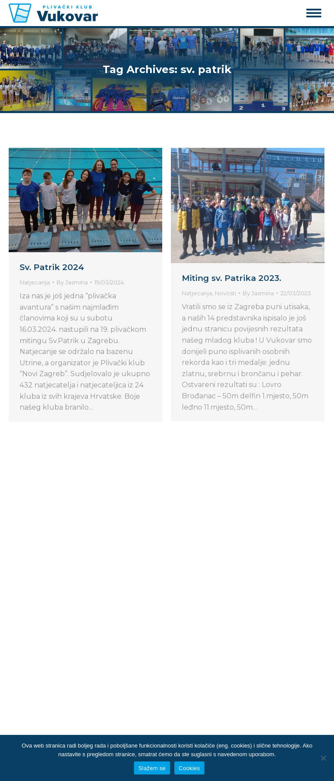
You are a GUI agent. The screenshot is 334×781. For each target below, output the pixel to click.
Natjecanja (35, 282)
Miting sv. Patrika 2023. (231, 278)
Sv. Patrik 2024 (52, 267)
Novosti (225, 293)
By (72, 282)
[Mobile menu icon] (313, 13)
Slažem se (152, 768)
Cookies (189, 768)
